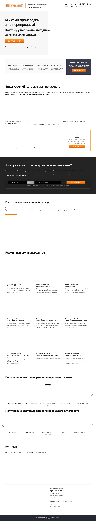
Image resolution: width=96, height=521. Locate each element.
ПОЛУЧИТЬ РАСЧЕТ (75, 182)
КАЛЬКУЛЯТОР (77, 146)
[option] (48, 394)
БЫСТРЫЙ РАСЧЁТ (14, 41)
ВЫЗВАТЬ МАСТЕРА (78, 70)
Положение (45, 185)
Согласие (51, 185)
